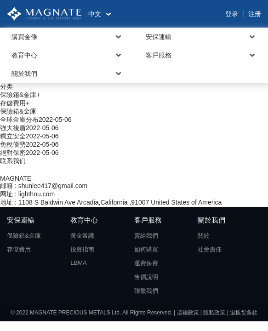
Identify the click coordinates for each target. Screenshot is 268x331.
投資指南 (82, 249)
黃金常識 (82, 235)
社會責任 (210, 249)
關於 (204, 235)
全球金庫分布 (19, 119)
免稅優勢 (13, 144)
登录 (231, 13)
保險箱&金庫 (18, 94)
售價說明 (146, 277)
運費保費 (146, 263)
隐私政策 (214, 312)
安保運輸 (158, 36)
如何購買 (146, 249)
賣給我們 (146, 235)
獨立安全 (13, 136)
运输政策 (188, 312)
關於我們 (24, 73)
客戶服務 (158, 55)
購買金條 (24, 36)
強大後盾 (13, 127)
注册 (254, 13)
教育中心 (24, 55)
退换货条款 (243, 312)
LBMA (78, 262)
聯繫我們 (146, 290)
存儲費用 (13, 103)
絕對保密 (13, 152)
